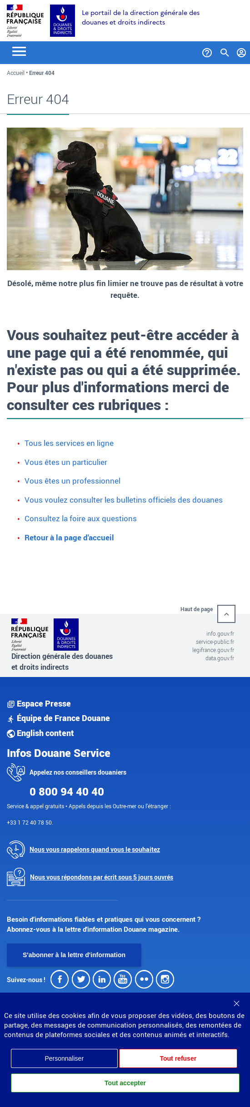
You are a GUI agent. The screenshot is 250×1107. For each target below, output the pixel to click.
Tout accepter (125, 1083)
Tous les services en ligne (69, 443)
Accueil (16, 72)
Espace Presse (39, 703)
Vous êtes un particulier (66, 462)
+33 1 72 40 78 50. (30, 822)
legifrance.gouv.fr (213, 649)
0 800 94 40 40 (67, 791)
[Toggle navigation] (19, 50)
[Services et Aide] (207, 50)
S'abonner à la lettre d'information (74, 955)
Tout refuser (178, 1058)
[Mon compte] (242, 50)
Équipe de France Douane (58, 717)
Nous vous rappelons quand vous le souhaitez (95, 849)
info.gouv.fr (220, 633)
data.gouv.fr (219, 658)
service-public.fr (215, 641)
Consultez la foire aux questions (81, 518)
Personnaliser (64, 1058)
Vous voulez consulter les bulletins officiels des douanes (124, 499)
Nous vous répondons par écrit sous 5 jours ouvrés (101, 877)
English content (40, 732)
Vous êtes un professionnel (72, 480)
